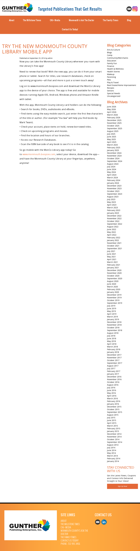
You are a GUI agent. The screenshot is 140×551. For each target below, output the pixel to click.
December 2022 (114, 215)
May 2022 (111, 232)
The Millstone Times (32, 20)
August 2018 (112, 333)
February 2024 (113, 180)
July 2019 (111, 305)
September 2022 (114, 224)
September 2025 (114, 128)
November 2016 (114, 379)
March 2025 (112, 144)
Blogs (109, 52)
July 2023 (111, 199)
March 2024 (112, 177)
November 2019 (114, 297)
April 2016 (111, 395)
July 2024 (111, 166)
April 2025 (111, 142)
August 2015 (112, 415)
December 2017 (114, 355)
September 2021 (114, 248)
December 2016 (114, 376)
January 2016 (113, 404)
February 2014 (113, 458)
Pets (109, 79)
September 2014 (114, 442)
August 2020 (112, 281)
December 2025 (114, 120)
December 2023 (114, 185)
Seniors (110, 90)
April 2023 (111, 204)
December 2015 (114, 406)
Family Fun (112, 63)
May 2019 (111, 311)
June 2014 (111, 450)
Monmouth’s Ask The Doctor (81, 20)
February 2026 (113, 117)
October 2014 (113, 439)
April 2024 (111, 174)
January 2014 (113, 461)
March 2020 (112, 286)
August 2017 (112, 365)
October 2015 (113, 409)
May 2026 (111, 109)
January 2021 (113, 267)
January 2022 (113, 240)
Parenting (111, 77)
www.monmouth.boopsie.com (39, 154)
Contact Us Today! (70, 29)
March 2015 (112, 425)
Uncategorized (113, 96)
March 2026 (112, 114)
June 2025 (111, 136)
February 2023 (113, 210)
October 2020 (113, 275)
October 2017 (113, 360)
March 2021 (112, 262)
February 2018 (113, 349)
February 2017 (113, 371)
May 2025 (111, 139)
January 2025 (113, 150)
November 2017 (114, 357)
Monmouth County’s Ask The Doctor (74, 532)
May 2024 (111, 172)
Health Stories (113, 71)
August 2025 (112, 131)
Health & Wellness (115, 69)
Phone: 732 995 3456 (70, 544)
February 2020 (113, 289)
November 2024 (114, 155)
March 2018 (112, 346)
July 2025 (111, 134)
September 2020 (114, 278)
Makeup (110, 74)
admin (50, 58)
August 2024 (112, 164)
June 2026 (111, 106)
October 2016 (113, 382)
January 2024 (113, 183)
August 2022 (112, 226)
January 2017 (113, 374)
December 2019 (114, 295)
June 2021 (111, 254)
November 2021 (114, 243)
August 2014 (112, 445)
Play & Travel (113, 82)
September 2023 (114, 194)
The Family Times (110, 20)
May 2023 (111, 202)
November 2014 (114, 436)
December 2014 (114, 434)
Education (111, 60)
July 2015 (111, 417)
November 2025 (114, 123)
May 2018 (111, 341)
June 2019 (111, 308)
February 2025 (113, 147)
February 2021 (113, 264)
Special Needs (113, 93)
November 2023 (114, 188)
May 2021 (111, 256)
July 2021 (111, 251)
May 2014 (111, 453)
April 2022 (111, 234)
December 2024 (114, 153)
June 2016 (111, 390)
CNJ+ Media (55, 20)
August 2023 (112, 196)
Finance (110, 66)
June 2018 (111, 338)
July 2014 (111, 447)
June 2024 (111, 169)
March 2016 (112, 398)
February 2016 (113, 401)
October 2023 (113, 191)
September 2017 (114, 363)
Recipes (110, 88)
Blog (129, 20)
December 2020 (114, 270)
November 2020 (114, 273)
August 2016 (112, 385)
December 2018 (114, 322)
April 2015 (111, 423)
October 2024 (113, 158)
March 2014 (112, 455)
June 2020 (111, 284)
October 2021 (113, 245)
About (11, 20)
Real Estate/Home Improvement (121, 85)
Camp (109, 55)
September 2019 (114, 303)
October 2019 (113, 300)
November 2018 (114, 325)
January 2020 (113, 292)
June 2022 (111, 229)
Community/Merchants (117, 58)
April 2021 (111, 259)
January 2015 (113, 431)
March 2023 (112, 207)
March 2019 (112, 316)
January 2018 (113, 352)
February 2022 (113, 237)
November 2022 (114, 218)
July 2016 (111, 387)
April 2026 (111, 112)
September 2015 (114, 412)
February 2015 (113, 428)
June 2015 (111, 420)
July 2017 (111, 368)
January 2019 (113, 319)
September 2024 (114, 161)
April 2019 (111, 314)
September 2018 (114, 330)
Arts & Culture (113, 49)
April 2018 (111, 344)
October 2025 (113, 125)
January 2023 (113, 213)
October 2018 (113, 327)
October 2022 (113, 221)
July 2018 (111, 335)
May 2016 (111, 393)
